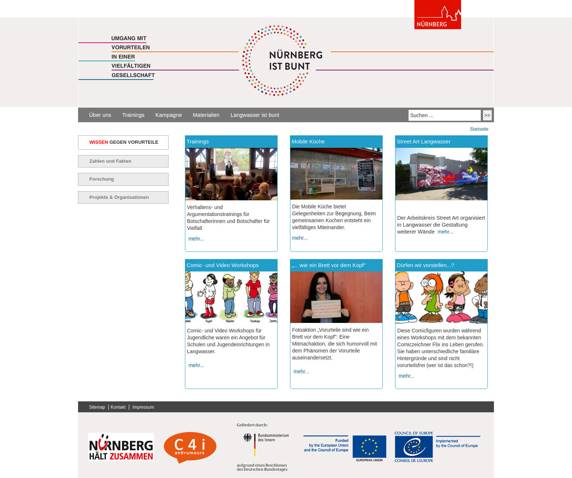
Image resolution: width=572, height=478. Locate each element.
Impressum (143, 407)
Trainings (133, 115)
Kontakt (118, 407)
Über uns (100, 115)
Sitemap (97, 407)
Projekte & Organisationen (119, 197)
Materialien (206, 115)
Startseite (479, 129)
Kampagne (168, 115)
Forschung (101, 179)
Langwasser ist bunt (255, 115)
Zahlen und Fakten (110, 161)
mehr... (196, 239)
